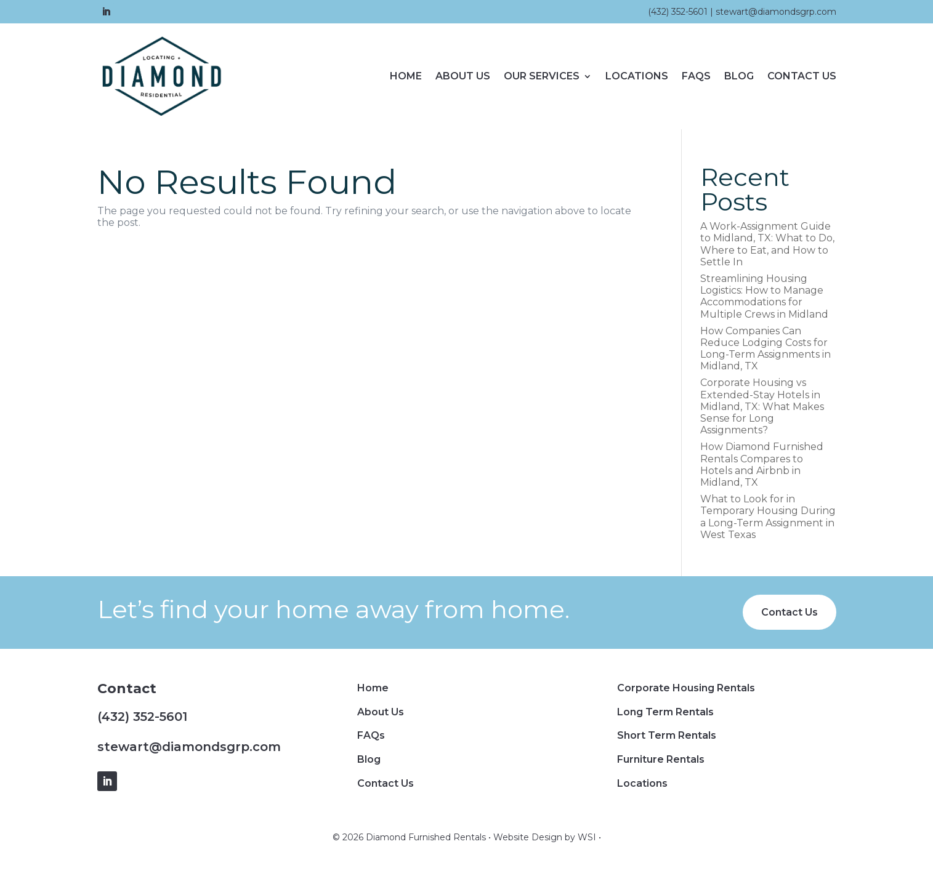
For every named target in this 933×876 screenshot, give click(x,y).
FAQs (696, 76)
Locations (636, 76)
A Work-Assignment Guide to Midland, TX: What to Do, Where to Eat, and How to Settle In (767, 244)
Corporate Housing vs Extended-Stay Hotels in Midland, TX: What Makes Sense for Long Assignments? (762, 406)
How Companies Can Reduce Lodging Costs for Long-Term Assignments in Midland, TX (765, 348)
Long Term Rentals (665, 712)
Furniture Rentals (661, 759)
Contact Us (801, 76)
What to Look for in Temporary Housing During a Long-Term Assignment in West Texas (768, 516)
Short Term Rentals (666, 735)
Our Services (542, 76)
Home (406, 76)
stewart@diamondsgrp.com (776, 11)
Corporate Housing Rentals (686, 688)
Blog (739, 76)
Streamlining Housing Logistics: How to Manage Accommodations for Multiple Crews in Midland (764, 296)
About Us (462, 76)
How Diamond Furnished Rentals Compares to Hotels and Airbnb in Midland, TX (761, 464)
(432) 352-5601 (678, 11)
